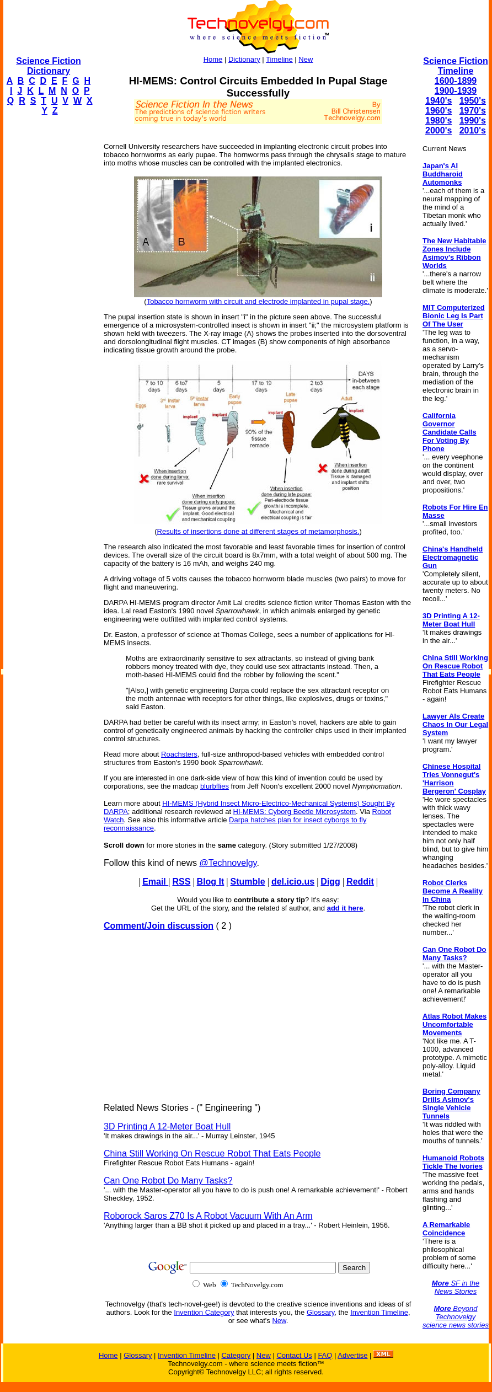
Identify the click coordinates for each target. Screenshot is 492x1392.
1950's (472, 100)
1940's (438, 100)
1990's (472, 120)
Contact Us (294, 1355)
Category (235, 1355)
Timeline (279, 59)
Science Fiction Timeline (455, 66)
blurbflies (214, 786)
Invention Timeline (379, 1312)
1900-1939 (456, 90)
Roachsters (179, 754)
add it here (345, 908)
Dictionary (244, 59)
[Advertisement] (47, 290)
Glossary (320, 1312)
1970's (472, 110)
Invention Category (204, 1312)
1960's (438, 110)
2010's (472, 130)
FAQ (325, 1355)
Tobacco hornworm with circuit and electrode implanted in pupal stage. (258, 301)
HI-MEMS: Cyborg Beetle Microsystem (294, 811)
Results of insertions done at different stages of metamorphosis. (258, 531)
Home (213, 59)
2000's (438, 130)
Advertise (352, 1355)
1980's (438, 120)
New (305, 59)
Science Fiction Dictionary (48, 66)
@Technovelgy (227, 863)
